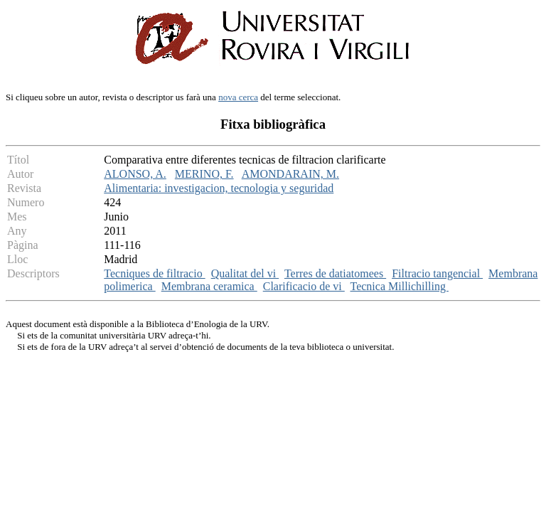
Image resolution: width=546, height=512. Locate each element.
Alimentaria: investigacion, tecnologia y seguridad (218, 188)
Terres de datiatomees (335, 273)
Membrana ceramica (209, 286)
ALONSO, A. (135, 174)
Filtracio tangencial (437, 273)
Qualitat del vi (245, 273)
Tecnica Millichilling (399, 286)
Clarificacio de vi (304, 286)
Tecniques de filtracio (154, 273)
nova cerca (238, 97)
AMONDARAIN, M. (290, 174)
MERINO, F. (204, 174)
